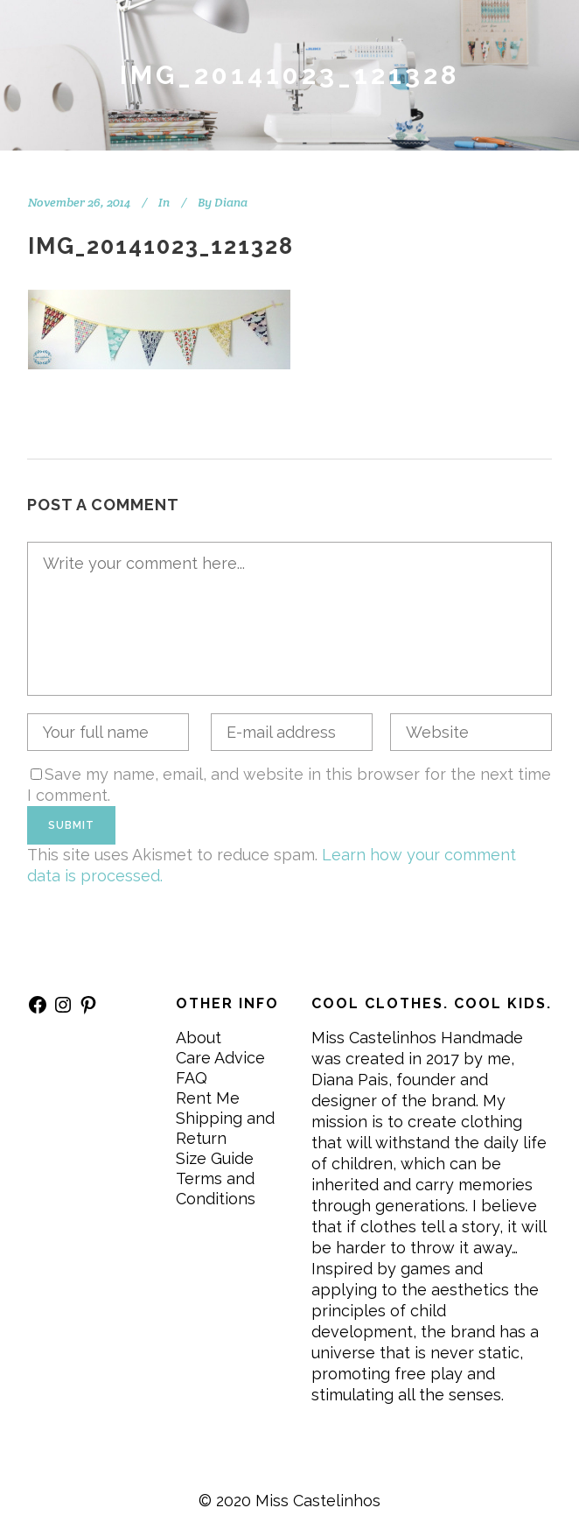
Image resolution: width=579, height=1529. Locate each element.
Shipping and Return (225, 1128)
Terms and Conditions (215, 1188)
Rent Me (208, 1098)
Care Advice (220, 1058)
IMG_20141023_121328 (161, 246)
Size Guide (215, 1158)
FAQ (191, 1078)
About (198, 1037)
